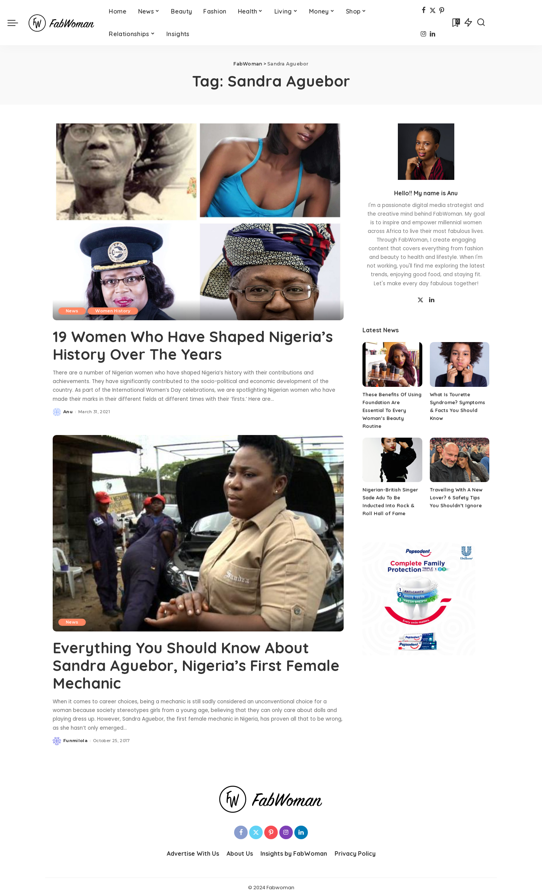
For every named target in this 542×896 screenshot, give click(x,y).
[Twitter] (432, 10)
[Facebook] (423, 10)
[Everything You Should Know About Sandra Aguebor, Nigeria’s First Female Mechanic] (198, 532)
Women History (112, 310)
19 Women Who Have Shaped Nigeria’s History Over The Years (194, 345)
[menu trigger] (17, 22)
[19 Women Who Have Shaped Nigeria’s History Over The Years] (198, 221)
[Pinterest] (441, 10)
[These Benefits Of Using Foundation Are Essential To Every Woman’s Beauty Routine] (392, 364)
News (72, 310)
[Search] (481, 22)
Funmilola (75, 739)
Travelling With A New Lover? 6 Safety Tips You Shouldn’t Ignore (456, 497)
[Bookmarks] (455, 22)
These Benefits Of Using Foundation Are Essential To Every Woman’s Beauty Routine (392, 410)
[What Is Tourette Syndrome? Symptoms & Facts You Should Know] (459, 364)
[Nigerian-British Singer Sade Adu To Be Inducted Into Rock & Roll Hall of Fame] (392, 460)
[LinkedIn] (432, 35)
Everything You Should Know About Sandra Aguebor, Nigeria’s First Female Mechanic (198, 664)
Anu (68, 411)
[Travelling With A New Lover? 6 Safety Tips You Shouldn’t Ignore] (459, 460)
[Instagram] (423, 35)
